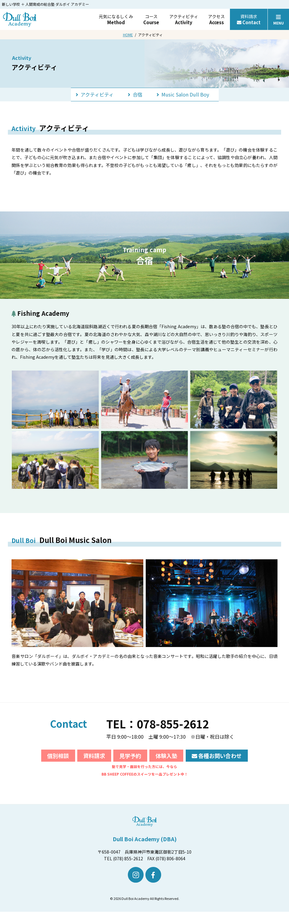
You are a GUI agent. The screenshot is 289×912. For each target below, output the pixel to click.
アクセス (216, 19)
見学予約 (130, 756)
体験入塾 (166, 756)
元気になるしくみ (116, 19)
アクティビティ (183, 19)
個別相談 (58, 756)
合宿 (138, 94)
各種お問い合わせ (217, 756)
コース (151, 19)
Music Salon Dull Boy (180, 94)
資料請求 (249, 19)
